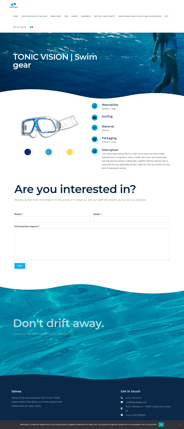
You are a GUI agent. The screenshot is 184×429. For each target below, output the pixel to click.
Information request (27, 226)
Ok (161, 424)
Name (18, 214)
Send (19, 266)
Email (97, 214)
